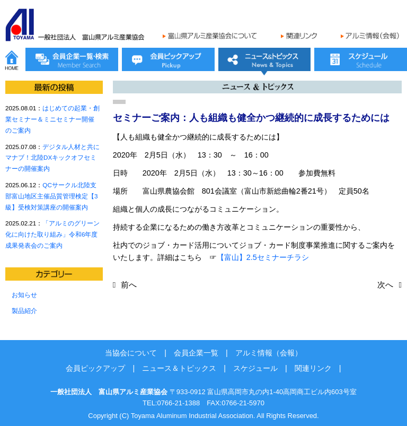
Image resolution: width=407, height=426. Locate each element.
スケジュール (255, 368)
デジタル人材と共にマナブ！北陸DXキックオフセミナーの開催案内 (52, 157)
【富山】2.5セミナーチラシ (263, 257)
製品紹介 (24, 310)
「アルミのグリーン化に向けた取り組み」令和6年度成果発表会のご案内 (52, 234)
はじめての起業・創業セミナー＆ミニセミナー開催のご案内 (52, 119)
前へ (129, 284)
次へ (385, 284)
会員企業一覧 (196, 353)
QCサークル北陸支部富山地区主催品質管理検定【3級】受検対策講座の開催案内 (51, 196)
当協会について (131, 353)
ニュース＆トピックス (179, 368)
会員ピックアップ (95, 368)
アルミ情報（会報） (268, 353)
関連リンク (313, 368)
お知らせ (24, 294)
